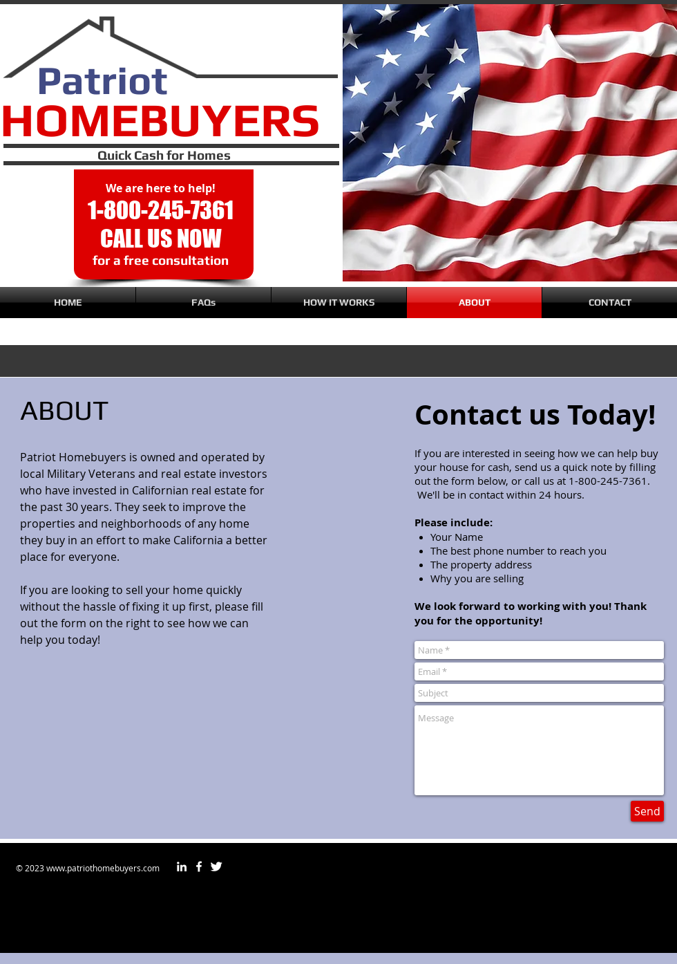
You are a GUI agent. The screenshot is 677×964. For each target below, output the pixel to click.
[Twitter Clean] (216, 866)
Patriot (102, 80)
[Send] (647, 811)
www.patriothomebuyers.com (103, 867)
